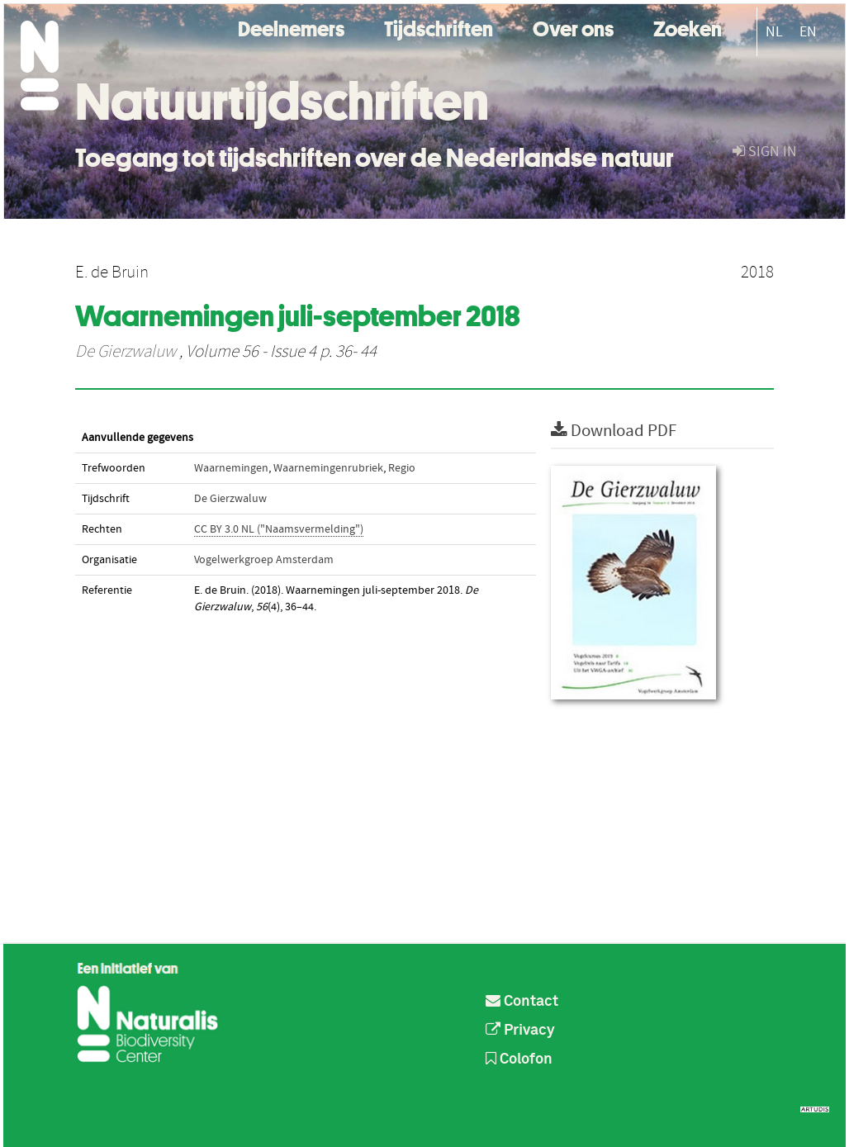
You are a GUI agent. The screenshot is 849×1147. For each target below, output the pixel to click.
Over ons (573, 27)
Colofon (519, 1059)
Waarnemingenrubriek (328, 468)
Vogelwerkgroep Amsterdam (264, 559)
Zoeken (687, 27)
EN (808, 31)
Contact (522, 1001)
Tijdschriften (438, 27)
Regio (401, 468)
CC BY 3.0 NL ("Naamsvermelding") (278, 529)
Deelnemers (291, 27)
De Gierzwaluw (125, 352)
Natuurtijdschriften (282, 101)
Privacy (520, 1030)
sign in (765, 151)
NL (774, 31)
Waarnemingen (231, 468)
